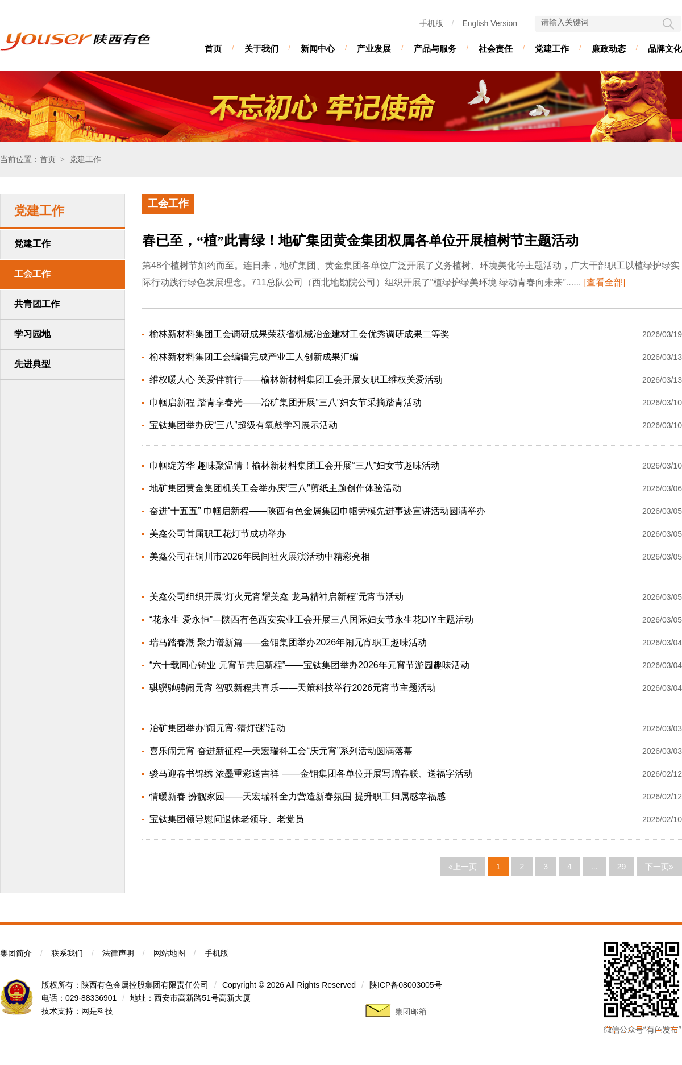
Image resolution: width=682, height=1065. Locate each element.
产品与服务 (435, 48)
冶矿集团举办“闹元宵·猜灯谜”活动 (217, 728)
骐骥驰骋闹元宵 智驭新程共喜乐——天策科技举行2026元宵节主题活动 (292, 688)
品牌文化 (665, 48)
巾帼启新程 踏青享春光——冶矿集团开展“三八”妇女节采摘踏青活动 (285, 402)
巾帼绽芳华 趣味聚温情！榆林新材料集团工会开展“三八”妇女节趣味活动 (294, 465)
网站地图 (169, 953)
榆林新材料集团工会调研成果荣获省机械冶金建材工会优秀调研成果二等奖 (299, 334)
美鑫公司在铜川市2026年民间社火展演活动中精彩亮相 (259, 556)
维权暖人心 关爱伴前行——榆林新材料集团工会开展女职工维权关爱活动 (296, 379)
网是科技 (97, 1011)
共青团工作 (37, 304)
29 (621, 866)
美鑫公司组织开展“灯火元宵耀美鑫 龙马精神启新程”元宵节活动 (276, 597)
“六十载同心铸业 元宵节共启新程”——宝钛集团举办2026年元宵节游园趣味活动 (309, 665)
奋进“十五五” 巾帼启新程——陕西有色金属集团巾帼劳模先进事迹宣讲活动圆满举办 (317, 511)
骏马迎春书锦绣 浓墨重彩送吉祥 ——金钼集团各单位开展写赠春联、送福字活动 (311, 773)
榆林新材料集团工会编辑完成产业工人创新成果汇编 (254, 357)
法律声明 (118, 953)
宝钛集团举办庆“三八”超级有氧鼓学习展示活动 (243, 425)
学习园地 (32, 334)
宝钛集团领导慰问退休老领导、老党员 (226, 819)
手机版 (431, 23)
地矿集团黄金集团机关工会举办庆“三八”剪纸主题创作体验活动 (275, 488)
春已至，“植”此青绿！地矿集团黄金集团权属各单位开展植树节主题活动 (360, 240)
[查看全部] (604, 282)
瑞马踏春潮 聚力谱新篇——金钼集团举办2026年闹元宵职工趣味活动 (288, 642)
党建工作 (552, 48)
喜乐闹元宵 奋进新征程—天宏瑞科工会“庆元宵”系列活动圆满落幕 (281, 751)
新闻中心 (318, 48)
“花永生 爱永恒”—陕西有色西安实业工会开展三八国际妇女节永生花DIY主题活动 (311, 619)
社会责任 (496, 48)
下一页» (659, 866)
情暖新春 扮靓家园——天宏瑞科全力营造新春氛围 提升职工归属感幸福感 (297, 796)
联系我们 (67, 953)
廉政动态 (609, 48)
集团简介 (16, 953)
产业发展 (374, 48)
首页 (213, 48)
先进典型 (32, 364)
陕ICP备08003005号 (405, 984)
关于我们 (261, 48)
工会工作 (32, 274)
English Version (489, 23)
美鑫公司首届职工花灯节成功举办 (217, 533)
